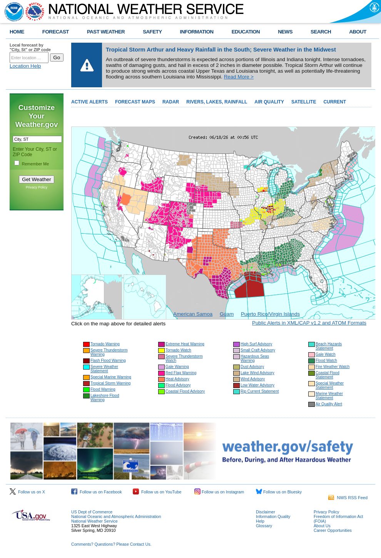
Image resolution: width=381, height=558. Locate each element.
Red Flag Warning (180, 373)
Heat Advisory (177, 379)
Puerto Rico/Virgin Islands (270, 314)
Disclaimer (265, 512)
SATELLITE (303, 102)
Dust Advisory (252, 367)
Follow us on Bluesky (279, 492)
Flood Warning (102, 389)
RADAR (170, 102)
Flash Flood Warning (108, 360)
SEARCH (321, 32)
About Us (322, 525)
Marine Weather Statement (329, 395)
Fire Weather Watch (332, 367)
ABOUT (357, 32)
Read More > (239, 77)
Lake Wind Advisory (257, 373)
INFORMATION (197, 32)
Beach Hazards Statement (329, 346)
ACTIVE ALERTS (89, 102)
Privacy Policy (36, 187)
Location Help (25, 66)
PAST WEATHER (106, 32)
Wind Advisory (253, 379)
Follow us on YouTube (157, 492)
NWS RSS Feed (348, 497)
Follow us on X (27, 492)
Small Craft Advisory (258, 350)
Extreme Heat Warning (184, 344)
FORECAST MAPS (135, 102)
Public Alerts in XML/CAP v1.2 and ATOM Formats (309, 323)
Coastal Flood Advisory (185, 391)
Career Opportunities (333, 530)
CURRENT (334, 102)
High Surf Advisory (256, 344)
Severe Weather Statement (104, 369)
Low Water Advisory (257, 385)
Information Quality (273, 516)
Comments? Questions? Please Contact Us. (111, 544)
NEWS (285, 32)
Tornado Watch (178, 350)
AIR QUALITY (269, 102)
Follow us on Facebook (96, 492)
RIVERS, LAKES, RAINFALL (216, 102)
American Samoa (192, 314)
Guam (227, 314)
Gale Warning (177, 367)
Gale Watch (326, 354)
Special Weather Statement (330, 385)
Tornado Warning (105, 344)
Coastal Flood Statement (327, 375)
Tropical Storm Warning (110, 383)
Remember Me (35, 164)
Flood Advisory (178, 385)
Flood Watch (326, 360)
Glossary (264, 525)
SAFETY (152, 32)
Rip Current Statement (260, 391)
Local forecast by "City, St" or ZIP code (30, 47)
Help (260, 521)
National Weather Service (94, 521)
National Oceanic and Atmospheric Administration (116, 516)
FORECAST (55, 32)
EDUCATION (246, 32)
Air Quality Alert (329, 404)
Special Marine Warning (110, 377)
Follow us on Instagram (219, 492)
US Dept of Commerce (91, 512)
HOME (17, 32)
